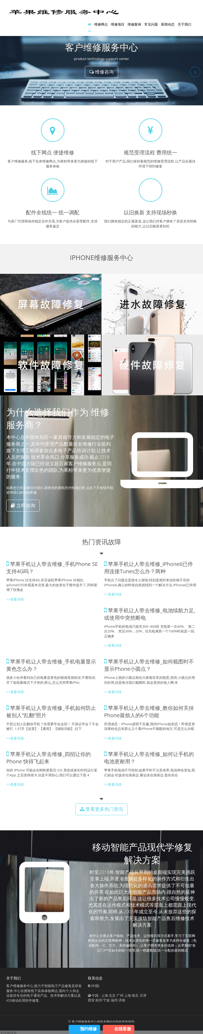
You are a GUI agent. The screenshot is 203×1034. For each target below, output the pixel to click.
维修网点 (101, 24)
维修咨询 (101, 73)
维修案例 (134, 24)
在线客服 (122, 1029)
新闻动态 (168, 24)
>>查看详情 (15, 600)
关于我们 (184, 24)
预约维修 (88, 1029)
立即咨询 (23, 506)
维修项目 (117, 24)
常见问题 (151, 24)
